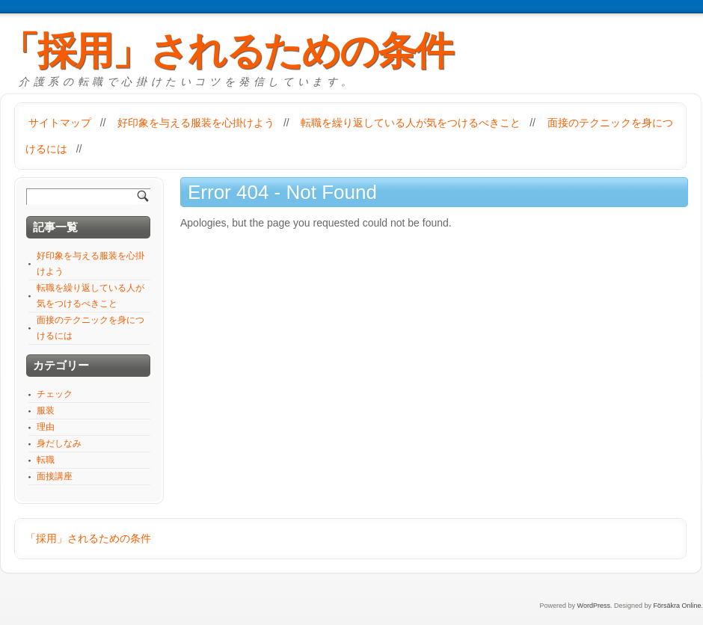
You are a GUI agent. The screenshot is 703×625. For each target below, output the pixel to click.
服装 (46, 410)
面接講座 (55, 476)
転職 (46, 460)
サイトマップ (59, 123)
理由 (46, 427)
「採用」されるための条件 (226, 51)
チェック (55, 394)
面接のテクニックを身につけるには (90, 328)
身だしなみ (59, 443)
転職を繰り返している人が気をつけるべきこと (411, 123)
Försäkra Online (677, 605)
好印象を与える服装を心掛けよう (195, 123)
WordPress (593, 605)
